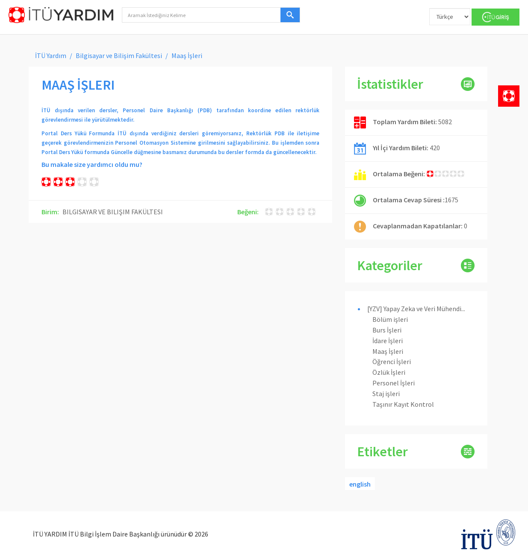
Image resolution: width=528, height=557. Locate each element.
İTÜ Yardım (50, 55)
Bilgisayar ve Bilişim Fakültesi (119, 55)
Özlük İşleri (388, 372)
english (360, 484)
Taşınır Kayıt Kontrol (403, 404)
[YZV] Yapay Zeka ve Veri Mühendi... (416, 308)
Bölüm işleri (390, 319)
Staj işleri (386, 393)
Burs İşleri (386, 330)
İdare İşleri (387, 340)
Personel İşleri (393, 383)
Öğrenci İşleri (391, 361)
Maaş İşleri (387, 351)
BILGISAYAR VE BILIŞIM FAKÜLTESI (112, 211)
